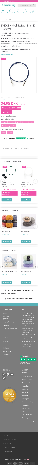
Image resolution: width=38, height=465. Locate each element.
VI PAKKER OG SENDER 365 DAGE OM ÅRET (20, 299)
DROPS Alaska (7, 231)
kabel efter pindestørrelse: (12, 130)
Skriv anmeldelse (9, 100)
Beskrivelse (7, 148)
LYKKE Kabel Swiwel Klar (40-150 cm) (27, 184)
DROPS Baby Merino (9, 271)
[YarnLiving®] (9, 5)
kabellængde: (7, 119)
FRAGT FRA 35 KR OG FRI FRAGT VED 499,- (20, 290)
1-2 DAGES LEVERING (9, 294)
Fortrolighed (8, 451)
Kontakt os (6, 325)
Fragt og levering (8, 322)
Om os (5, 313)
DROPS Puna (25, 231)
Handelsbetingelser (10, 447)
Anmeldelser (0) (21, 148)
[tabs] (33, 11)
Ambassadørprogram (9, 328)
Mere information (7, 54)
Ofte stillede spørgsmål (6, 318)
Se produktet (7, 200)
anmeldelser (19, 98)
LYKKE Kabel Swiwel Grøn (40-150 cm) (9, 184)
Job (4, 455)
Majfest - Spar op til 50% (8, 1)
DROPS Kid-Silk (27, 271)
